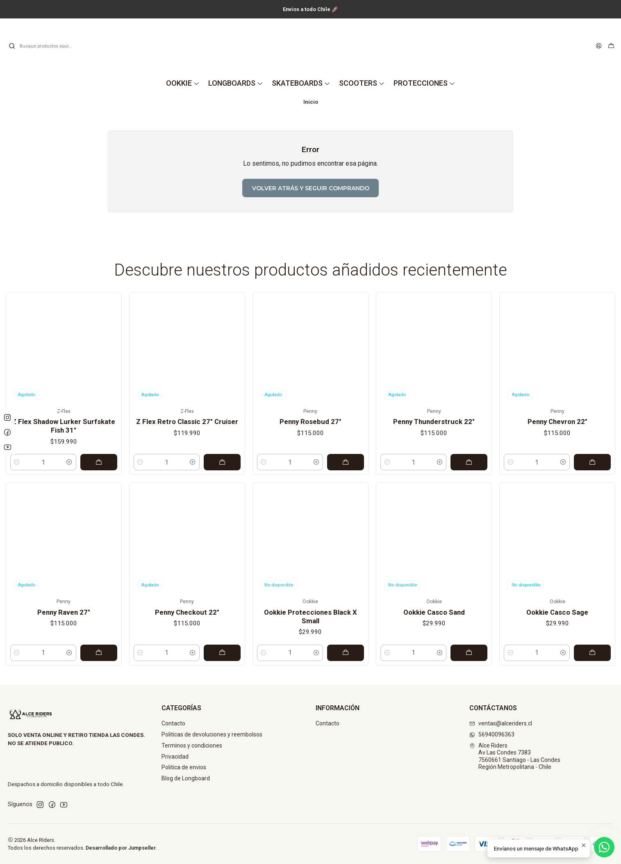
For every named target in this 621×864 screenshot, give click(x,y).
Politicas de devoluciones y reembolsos (212, 734)
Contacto (173, 723)
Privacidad (175, 756)
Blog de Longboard (186, 778)
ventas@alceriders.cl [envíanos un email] (500, 723)
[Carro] (611, 46)
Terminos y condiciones (192, 745)
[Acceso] (598, 46)
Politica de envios (184, 767)
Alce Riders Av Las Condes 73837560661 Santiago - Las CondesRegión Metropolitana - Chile (514, 756)
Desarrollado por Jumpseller (121, 848)
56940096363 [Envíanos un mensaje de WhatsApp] (491, 734)
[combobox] (50, 46)
